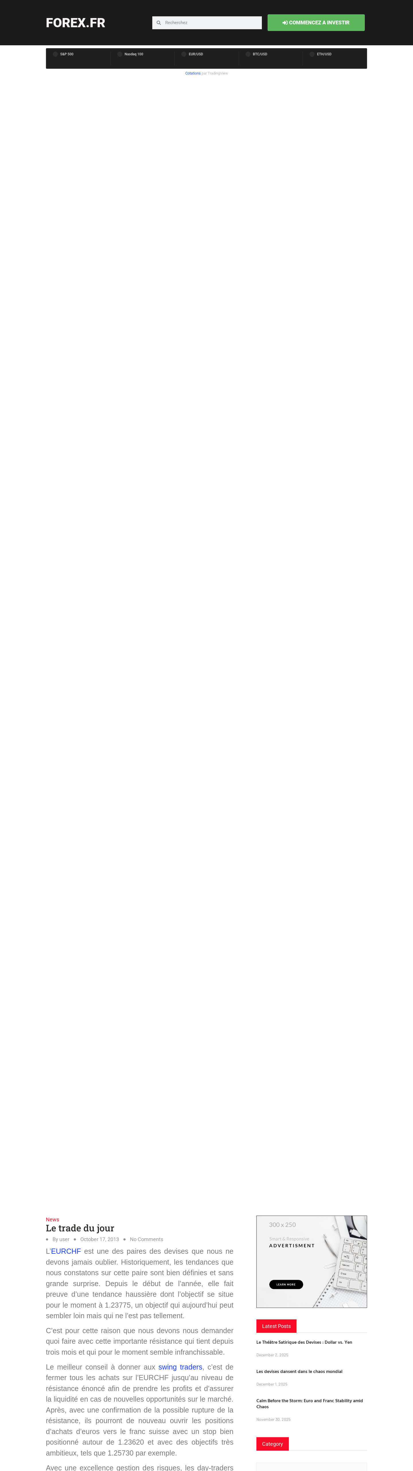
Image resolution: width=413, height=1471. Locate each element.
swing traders (180, 1367)
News (52, 1219)
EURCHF (66, 1251)
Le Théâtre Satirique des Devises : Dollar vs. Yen (304, 1342)
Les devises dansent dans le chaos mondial (299, 1371)
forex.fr (75, 22)
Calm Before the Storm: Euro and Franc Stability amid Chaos (309, 1403)
